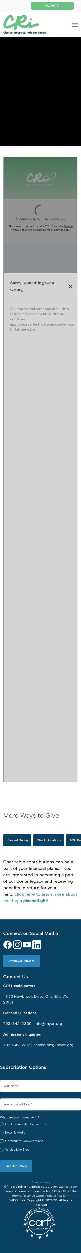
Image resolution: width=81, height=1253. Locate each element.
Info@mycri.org (48, 1023)
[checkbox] (40, 1138)
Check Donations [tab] (49, 840)
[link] (24, 24)
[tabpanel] (40, 881)
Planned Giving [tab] (17, 840)
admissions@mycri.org (53, 1045)
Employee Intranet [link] (21, 961)
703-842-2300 (17, 1023)
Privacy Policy (40, 1182)
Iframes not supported (40, 469)
